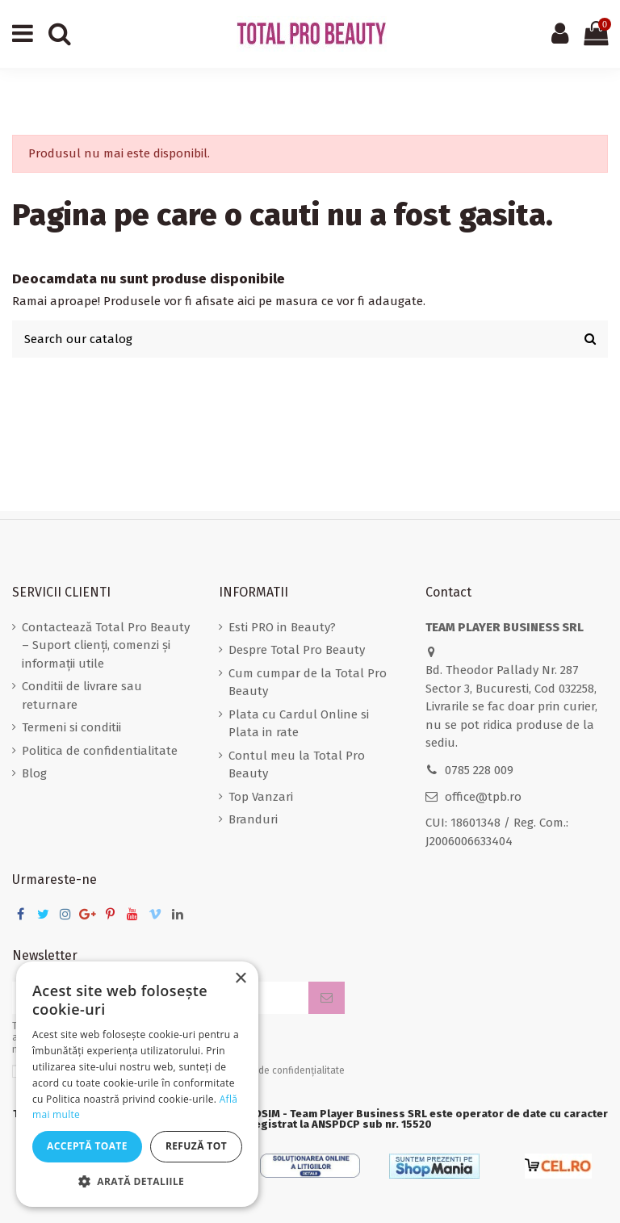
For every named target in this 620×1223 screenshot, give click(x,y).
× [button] (240, 979)
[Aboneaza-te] (326, 998)
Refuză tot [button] (196, 1146)
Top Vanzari (260, 797)
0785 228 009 (479, 770)
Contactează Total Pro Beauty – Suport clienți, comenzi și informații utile (106, 645)
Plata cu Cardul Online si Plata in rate (298, 723)
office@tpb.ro (483, 797)
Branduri (253, 819)
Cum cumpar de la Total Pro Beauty (307, 682)
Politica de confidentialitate (100, 750)
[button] (137, 1182)
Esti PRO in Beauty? (282, 627)
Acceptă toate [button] (87, 1146)
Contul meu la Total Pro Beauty (296, 764)
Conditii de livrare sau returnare (82, 695)
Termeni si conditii (71, 727)
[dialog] (137, 1084)
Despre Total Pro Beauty (296, 650)
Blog (34, 773)
